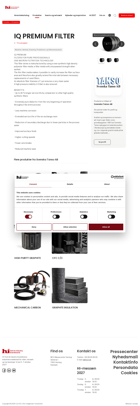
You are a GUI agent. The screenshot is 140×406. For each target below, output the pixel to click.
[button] (95, 44)
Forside (6, 22)
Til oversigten (22, 43)
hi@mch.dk (87, 360)
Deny (34, 227)
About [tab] (107, 184)
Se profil (102, 142)
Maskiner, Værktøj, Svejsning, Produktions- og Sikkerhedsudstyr (38, 50)
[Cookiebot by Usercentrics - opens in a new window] (113, 177)
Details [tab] (70, 184)
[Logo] (15, 7)
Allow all (106, 227)
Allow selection (70, 227)
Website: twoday (131, 404)
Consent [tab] (33, 184)
